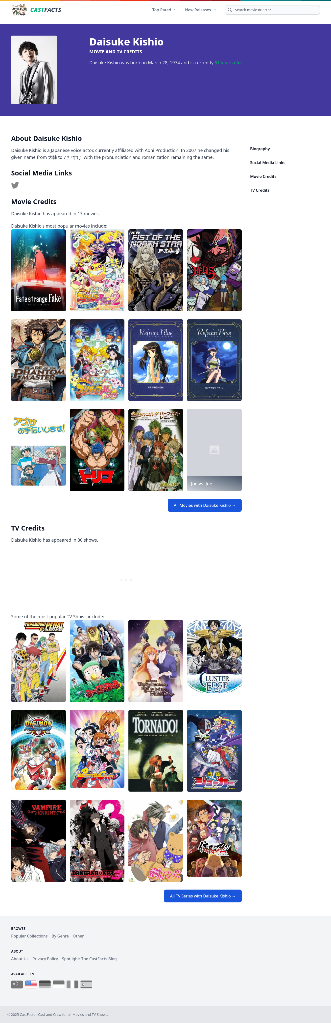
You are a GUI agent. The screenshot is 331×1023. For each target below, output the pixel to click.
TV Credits (259, 190)
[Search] (272, 10)
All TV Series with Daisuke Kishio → (203, 896)
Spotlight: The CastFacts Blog (89, 958)
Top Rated (164, 10)
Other (78, 936)
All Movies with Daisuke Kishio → (205, 505)
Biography (260, 148)
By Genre (60, 936)
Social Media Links (267, 162)
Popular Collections (29, 936)
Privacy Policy (45, 958)
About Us (19, 958)
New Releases (201, 10)
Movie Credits (263, 176)
